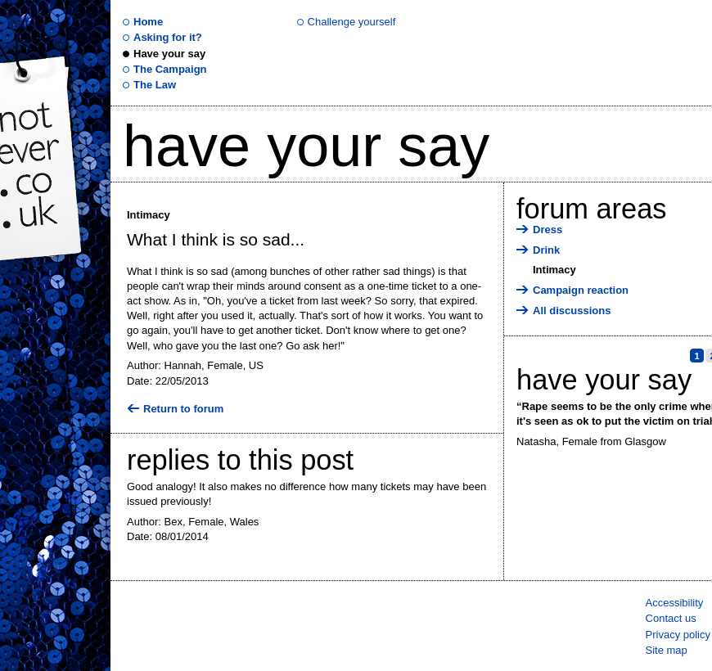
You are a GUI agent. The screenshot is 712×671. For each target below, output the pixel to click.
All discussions (572, 310)
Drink (546, 250)
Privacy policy (678, 634)
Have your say (169, 53)
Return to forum (183, 409)
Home (148, 22)
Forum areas (591, 208)
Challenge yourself (352, 22)
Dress (547, 229)
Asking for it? (167, 37)
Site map (666, 650)
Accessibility (675, 603)
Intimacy (554, 269)
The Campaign (170, 69)
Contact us (671, 618)
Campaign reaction (581, 290)
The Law (154, 85)
